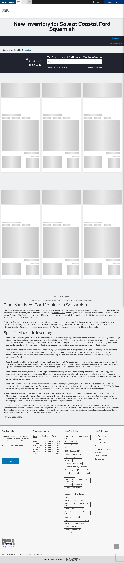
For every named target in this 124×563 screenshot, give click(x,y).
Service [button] (44, 436)
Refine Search (115, 38)
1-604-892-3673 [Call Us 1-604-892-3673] (16, 446)
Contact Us (10, 461)
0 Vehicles (26, 50)
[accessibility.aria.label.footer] (73, 559)
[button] (8, 2)
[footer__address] (15, 440)
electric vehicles (58, 313)
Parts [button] (54, 436)
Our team (8, 322)
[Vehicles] (74, 61)
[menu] (119, 11)
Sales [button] (35, 436)
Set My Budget (115, 43)
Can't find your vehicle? (94, 68)
